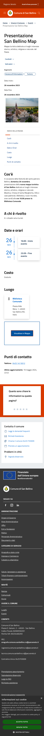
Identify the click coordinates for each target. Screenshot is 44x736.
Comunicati (5, 595)
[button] (22, 732)
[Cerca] (39, 13)
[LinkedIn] (17, 505)
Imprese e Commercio (10, 556)
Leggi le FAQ (6, 679)
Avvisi (3, 598)
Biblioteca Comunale (17, 300)
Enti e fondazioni (8, 529)
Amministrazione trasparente (13, 694)
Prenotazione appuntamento (12, 671)
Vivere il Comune (18, 23)
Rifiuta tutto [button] (22, 727)
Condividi (10, 59)
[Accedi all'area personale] (29, 4)
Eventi (30, 23)
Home (5, 23)
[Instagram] (11, 505)
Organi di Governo (8, 517)
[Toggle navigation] (4, 12)
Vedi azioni (10, 64)
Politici (4, 532)
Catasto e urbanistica (9, 559)
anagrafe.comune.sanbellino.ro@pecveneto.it (20, 642)
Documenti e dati (8, 540)
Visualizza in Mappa (22, 333)
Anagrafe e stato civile (10, 552)
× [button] (41, 698)
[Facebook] (5, 505)
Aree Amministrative (9, 521)
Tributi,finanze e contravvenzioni (14, 575)
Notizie (4, 591)
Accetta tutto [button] (22, 722)
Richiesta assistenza (9, 682)
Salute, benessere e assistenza (13, 571)
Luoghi (4, 609)
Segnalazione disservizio (11, 675)
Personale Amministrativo (11, 536)
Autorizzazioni (7, 579)
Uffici (3, 525)
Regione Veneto (10, 4)
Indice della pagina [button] (15, 131)
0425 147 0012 (19, 363)
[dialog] (22, 716)
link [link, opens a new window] (9, 717)
